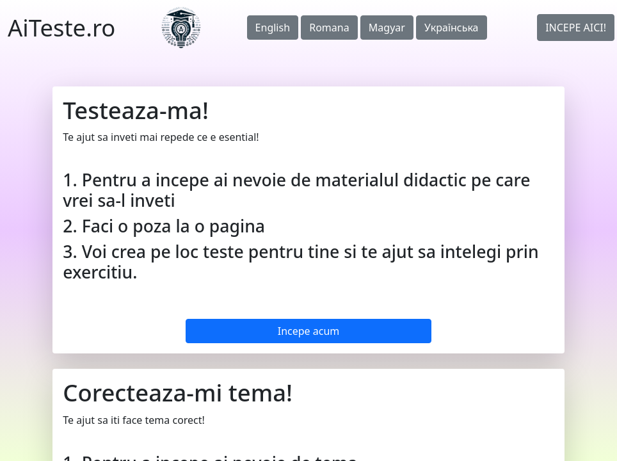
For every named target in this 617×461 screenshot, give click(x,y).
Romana (329, 27)
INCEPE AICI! (575, 27)
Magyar (387, 27)
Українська (451, 27)
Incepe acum (309, 331)
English (272, 27)
